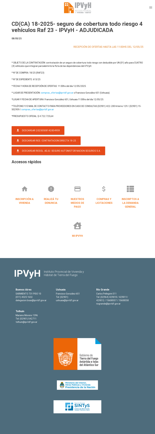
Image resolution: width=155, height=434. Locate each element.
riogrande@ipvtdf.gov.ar (108, 303)
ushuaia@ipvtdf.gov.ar (67, 300)
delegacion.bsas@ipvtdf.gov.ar (31, 300)
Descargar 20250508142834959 (38, 130)
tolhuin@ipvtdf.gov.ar (26, 322)
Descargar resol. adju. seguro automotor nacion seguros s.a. (58, 151)
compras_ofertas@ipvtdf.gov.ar (57, 92)
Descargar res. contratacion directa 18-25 (46, 140)
